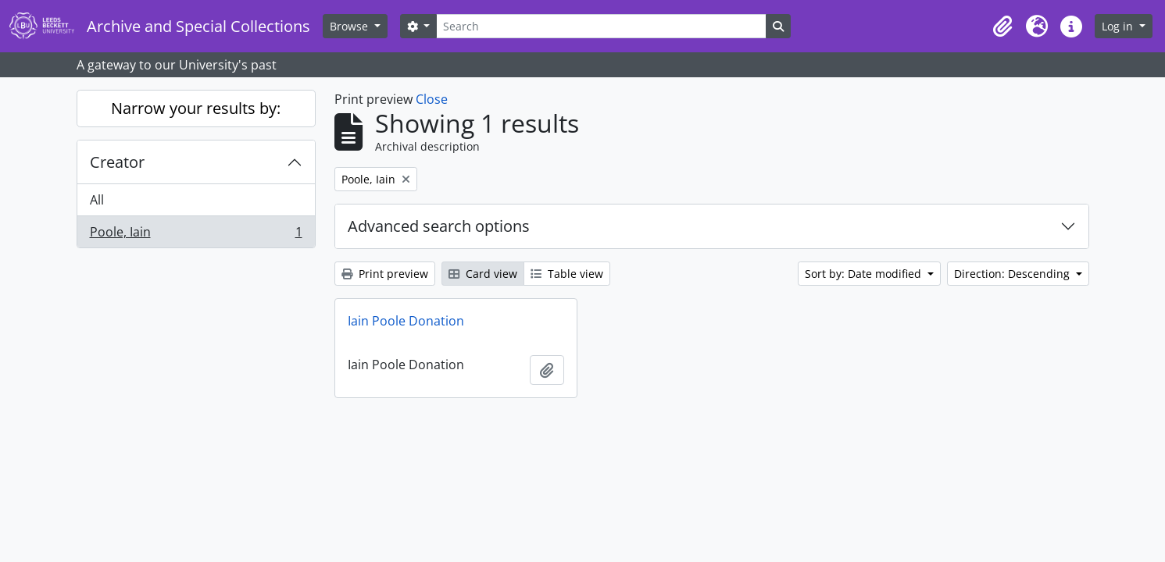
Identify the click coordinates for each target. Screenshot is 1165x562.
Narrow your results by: (196, 108)
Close (432, 99)
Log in (1119, 26)
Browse (350, 26)
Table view (567, 273)
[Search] (601, 26)
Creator (117, 162)
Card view (482, 273)
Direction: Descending (1013, 273)
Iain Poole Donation (406, 320)
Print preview (384, 273)
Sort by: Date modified (864, 273)
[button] (1002, 26)
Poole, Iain (195, 234)
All (97, 199)
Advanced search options (439, 226)
